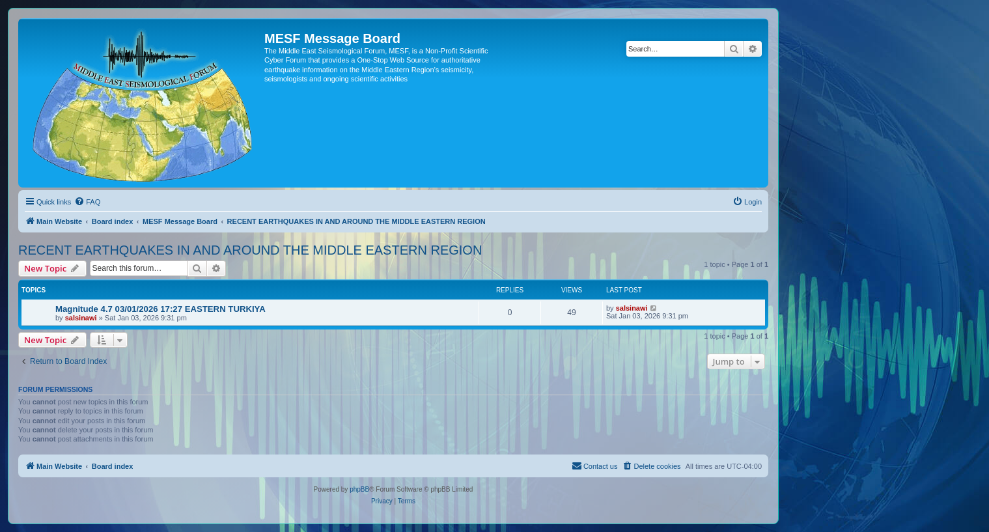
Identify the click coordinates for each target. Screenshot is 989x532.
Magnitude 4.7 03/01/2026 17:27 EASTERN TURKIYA (160, 309)
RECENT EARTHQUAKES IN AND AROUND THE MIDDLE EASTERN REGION (250, 250)
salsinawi (81, 318)
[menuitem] (87, 202)
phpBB (359, 489)
